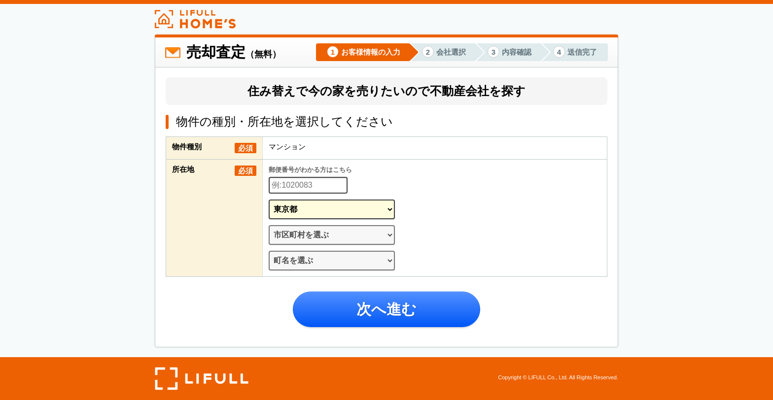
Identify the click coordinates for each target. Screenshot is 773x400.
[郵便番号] (308, 185)
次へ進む (386, 309)
